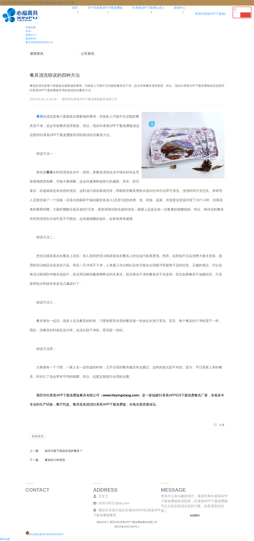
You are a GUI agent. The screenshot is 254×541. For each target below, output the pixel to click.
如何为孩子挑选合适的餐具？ (64, 450)
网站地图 (5, 539)
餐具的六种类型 (55, 460)
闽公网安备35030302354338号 (44, 534)
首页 (29, 31)
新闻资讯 (31, 38)
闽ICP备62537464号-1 (126, 526)
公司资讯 (87, 53)
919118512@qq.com (113, 503)
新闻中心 (31, 34)
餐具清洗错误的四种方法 (39, 42)
